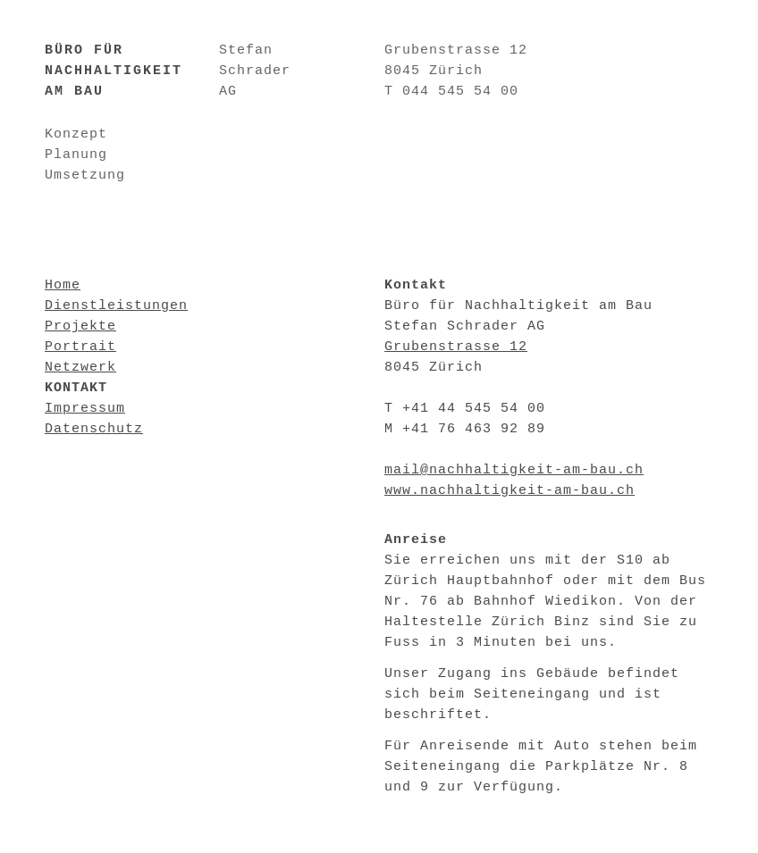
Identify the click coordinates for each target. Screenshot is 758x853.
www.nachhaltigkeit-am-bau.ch (509, 490)
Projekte (80, 326)
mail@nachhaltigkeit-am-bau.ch (514, 470)
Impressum (85, 408)
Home (62, 285)
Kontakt (76, 388)
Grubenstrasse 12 (455, 347)
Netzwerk (80, 367)
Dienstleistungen (116, 306)
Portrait (80, 347)
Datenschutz (94, 429)
